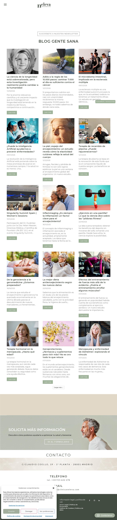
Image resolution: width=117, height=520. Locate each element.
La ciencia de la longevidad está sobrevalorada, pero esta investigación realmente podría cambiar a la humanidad (22, 82)
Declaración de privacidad (33, 516)
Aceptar (11, 511)
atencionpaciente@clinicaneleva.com (58, 489)
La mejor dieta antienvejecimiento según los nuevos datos (57, 282)
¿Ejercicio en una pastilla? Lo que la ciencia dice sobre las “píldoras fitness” (94, 216)
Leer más (11, 113)
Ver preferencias (46, 511)
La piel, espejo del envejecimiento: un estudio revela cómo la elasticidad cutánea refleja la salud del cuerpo (58, 151)
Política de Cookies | (67, 508)
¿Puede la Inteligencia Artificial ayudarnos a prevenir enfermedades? (21, 149)
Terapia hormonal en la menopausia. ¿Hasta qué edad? (21, 352)
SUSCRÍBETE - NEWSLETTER (105, 101)
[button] (53, 488)
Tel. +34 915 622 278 (58, 480)
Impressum (49, 516)
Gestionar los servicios (16, 505)
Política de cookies (13, 516)
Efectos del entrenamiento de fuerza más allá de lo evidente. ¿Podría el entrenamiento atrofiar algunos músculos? (94, 285)
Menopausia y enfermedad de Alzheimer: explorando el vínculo (94, 352)
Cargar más (58, 387)
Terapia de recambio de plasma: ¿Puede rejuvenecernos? (92, 149)
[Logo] (44, 5)
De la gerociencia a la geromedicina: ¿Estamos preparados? (20, 282)
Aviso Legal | (65, 504)
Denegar (28, 511)
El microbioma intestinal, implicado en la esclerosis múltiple (93, 80)
